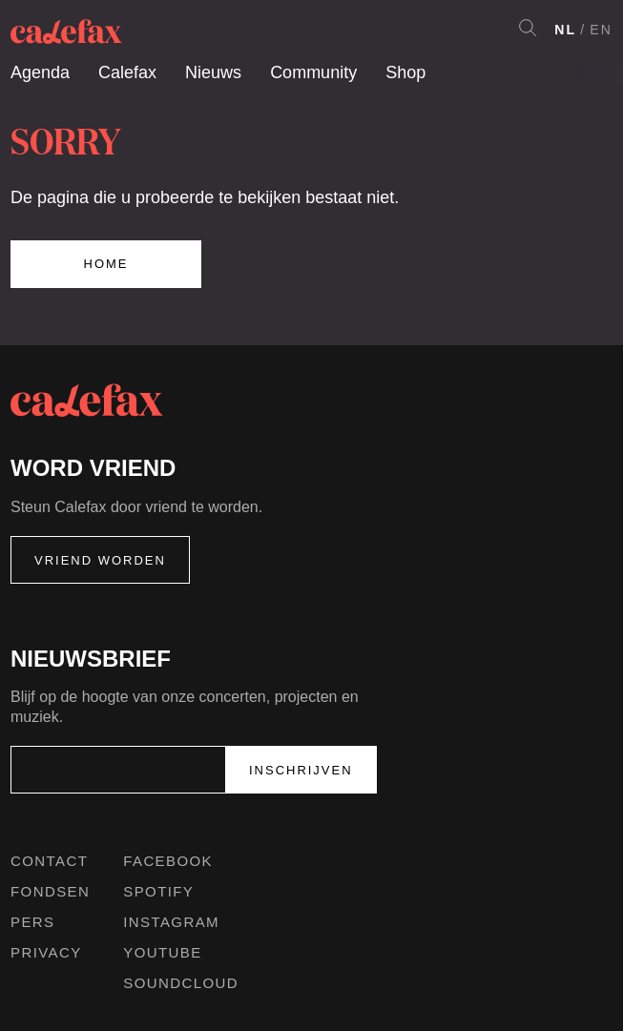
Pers (32, 922)
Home (106, 264)
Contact (49, 861)
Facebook (168, 861)
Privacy (46, 952)
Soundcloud (181, 983)
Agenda (40, 72)
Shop (405, 72)
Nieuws (213, 72)
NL (565, 29)
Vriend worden (100, 560)
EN (601, 29)
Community (313, 72)
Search (527, 27)
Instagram (171, 922)
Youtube (162, 952)
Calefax (127, 72)
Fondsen (50, 891)
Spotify (158, 891)
